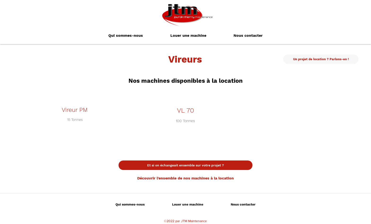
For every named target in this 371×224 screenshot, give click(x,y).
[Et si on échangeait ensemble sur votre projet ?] (185, 165)
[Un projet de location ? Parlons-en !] (320, 59)
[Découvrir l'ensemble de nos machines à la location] (185, 178)
